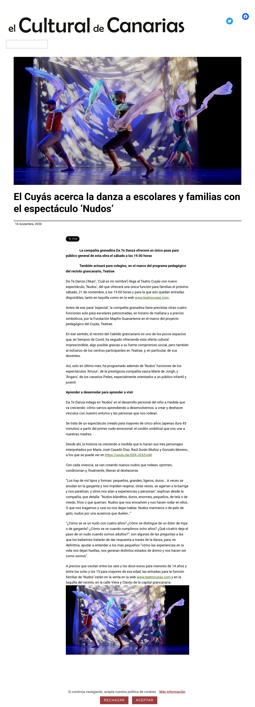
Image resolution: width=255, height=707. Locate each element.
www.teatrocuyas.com (152, 298)
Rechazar (114, 700)
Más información (172, 692)
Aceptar (144, 700)
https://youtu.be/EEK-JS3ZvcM (128, 455)
